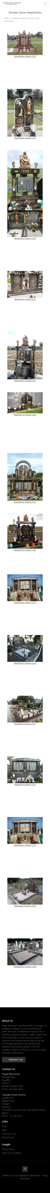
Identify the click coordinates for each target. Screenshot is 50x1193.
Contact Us (16, 1060)
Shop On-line (8, 1137)
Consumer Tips (9, 1134)
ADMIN (5, 1176)
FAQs (4, 1126)
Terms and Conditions (12, 1153)
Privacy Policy (8, 1149)
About (4, 1130)
